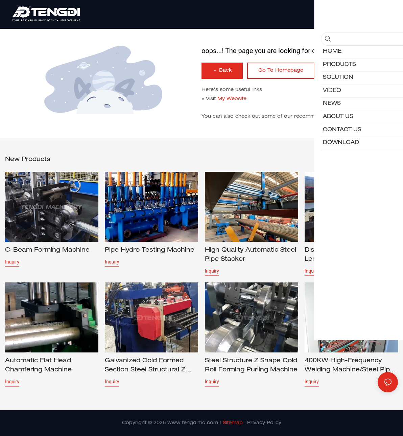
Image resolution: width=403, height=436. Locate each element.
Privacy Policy (264, 423)
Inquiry (12, 262)
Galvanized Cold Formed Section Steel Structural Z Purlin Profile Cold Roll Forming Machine (145, 366)
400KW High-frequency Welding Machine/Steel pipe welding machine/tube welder (349, 366)
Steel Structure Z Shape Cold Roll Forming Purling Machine (251, 365)
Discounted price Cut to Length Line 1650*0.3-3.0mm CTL (351, 255)
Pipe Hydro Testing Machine (149, 250)
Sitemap (233, 423)
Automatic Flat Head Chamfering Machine (38, 365)
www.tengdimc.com (192, 423)
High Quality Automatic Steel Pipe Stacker (250, 254)
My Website (231, 99)
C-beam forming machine (47, 250)
